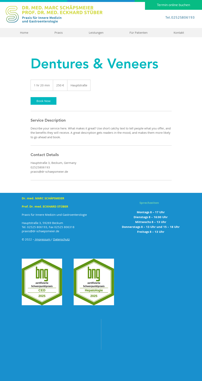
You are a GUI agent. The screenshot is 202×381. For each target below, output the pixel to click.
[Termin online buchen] (173, 5)
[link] (43, 101)
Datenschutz (61, 239)
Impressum (42, 239)
